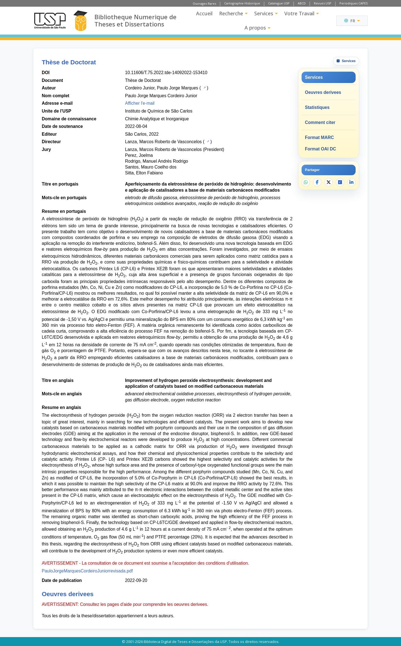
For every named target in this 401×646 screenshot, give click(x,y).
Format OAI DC (320, 149)
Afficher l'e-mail (140, 103)
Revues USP (322, 3)
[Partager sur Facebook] (317, 182)
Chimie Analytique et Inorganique (157, 118)
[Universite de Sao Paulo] (49, 21)
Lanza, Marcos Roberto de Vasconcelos (163, 141)
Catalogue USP (279, 3)
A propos (257, 27)
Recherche (233, 13)
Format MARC (319, 137)
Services (266, 13)
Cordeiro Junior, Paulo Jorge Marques (161, 88)
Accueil (204, 13)
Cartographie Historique (242, 3)
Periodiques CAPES (353, 3)
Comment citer (320, 122)
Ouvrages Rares (204, 3)
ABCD (302, 3)
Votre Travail (301, 13)
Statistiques (317, 107)
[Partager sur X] (328, 182)
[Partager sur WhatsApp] (306, 182)
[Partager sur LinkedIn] (351, 182)
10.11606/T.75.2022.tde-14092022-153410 (166, 72)
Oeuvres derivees (323, 92)
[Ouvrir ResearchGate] (340, 182)
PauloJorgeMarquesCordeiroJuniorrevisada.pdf (87, 571)
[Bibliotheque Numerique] (80, 20)
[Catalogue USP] (204, 87)
